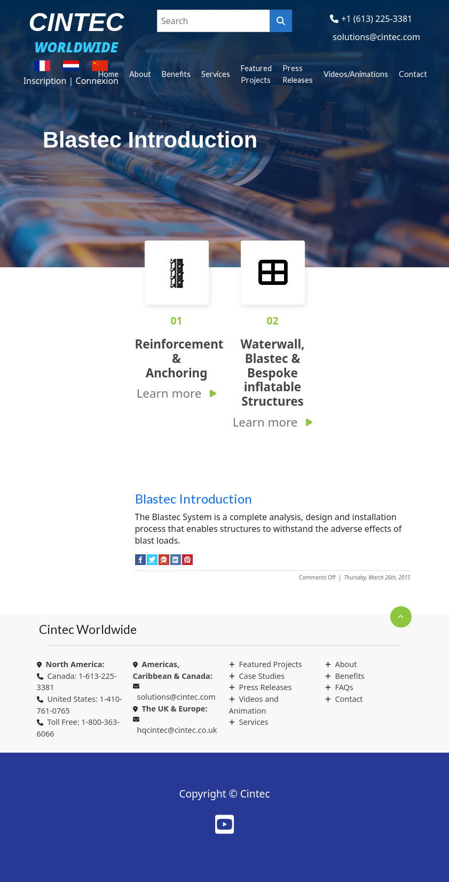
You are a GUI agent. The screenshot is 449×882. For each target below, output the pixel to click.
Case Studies (262, 676)
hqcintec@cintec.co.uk (177, 730)
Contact (413, 74)
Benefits (176, 74)
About (140, 74)
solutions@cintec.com (376, 37)
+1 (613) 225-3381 (376, 19)
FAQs (344, 687)
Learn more (169, 393)
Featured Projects (256, 74)
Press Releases (297, 74)
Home (108, 74)
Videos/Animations (356, 74)
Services (215, 74)
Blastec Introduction (193, 498)
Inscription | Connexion (71, 81)
